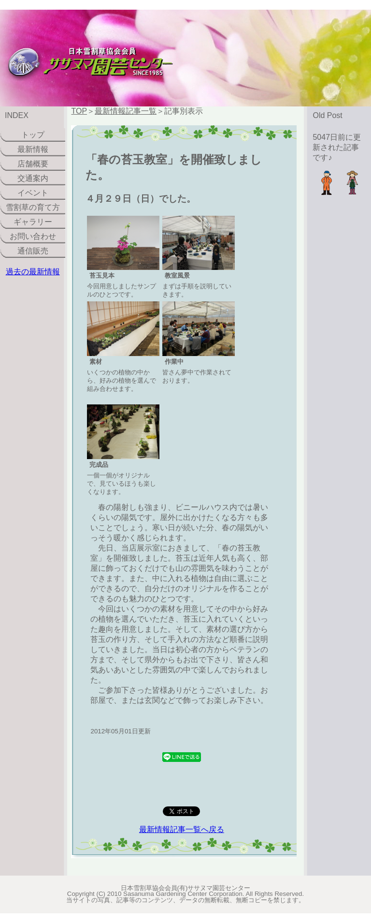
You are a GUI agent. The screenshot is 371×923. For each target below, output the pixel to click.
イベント (32, 193)
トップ (32, 135)
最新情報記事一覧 (126, 111)
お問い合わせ (33, 236)
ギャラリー (33, 222)
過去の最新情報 (33, 272)
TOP (79, 111)
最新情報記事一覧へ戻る (181, 829)
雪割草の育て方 (33, 207)
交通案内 (32, 178)
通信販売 (32, 251)
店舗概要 (32, 164)
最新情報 (32, 149)
